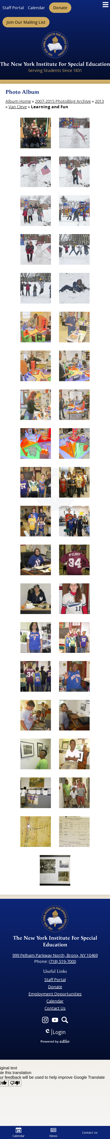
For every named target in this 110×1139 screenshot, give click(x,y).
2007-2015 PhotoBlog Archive (63, 101)
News (53, 1132)
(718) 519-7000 (62, 961)
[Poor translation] (14, 1083)
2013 (99, 101)
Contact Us (90, 1132)
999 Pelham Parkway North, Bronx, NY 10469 (55, 955)
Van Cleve (18, 106)
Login (55, 1032)
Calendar (18, 1132)
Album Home (18, 101)
